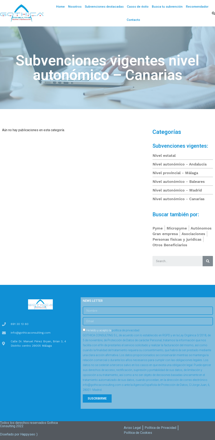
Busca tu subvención (167, 6)
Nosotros (75, 6)
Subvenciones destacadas (104, 6)
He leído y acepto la (147, 360)
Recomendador (197, 6)
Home (60, 6)
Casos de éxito (138, 6)
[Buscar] (208, 261)
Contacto (133, 20)
